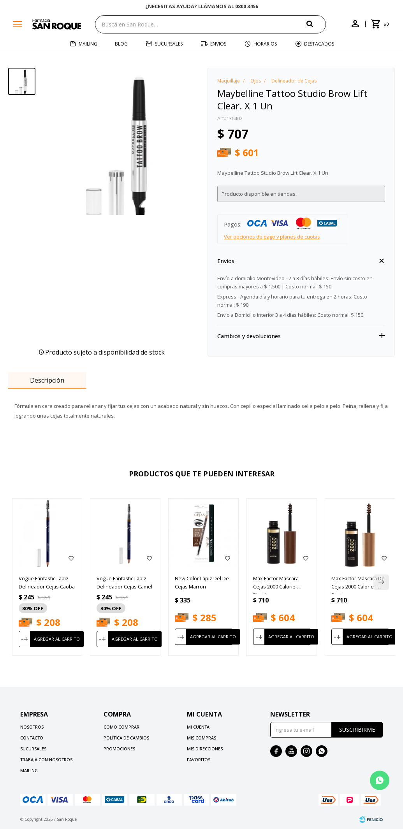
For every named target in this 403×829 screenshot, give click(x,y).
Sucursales (169, 43)
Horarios (265, 43)
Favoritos (198, 759)
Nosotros (32, 727)
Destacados (319, 43)
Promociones (119, 749)
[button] (316, 24)
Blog (121, 43)
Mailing (88, 43)
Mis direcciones (205, 749)
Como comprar (121, 727)
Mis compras (201, 738)
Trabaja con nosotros (46, 759)
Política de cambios (126, 738)
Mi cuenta (198, 727)
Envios (218, 43)
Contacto (31, 738)
